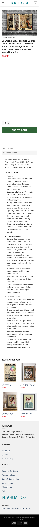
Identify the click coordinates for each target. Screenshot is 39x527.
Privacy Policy (7, 487)
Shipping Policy (7, 483)
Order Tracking (7, 459)
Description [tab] (8, 148)
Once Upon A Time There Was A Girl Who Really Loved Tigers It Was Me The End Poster (28, 385)
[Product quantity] (5, 123)
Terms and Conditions (10, 471)
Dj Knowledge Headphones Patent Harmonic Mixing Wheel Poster (9, 385)
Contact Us (6, 451)
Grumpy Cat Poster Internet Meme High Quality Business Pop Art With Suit (28, 414)
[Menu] (3, 3)
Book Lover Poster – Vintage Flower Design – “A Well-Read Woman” (9, 414)
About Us (5, 455)
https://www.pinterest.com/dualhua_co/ (16, 508)
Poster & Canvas (8, 38)
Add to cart (19, 130)
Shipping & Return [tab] (10, 153)
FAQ (3, 491)
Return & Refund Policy (10, 479)
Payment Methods (8, 475)
